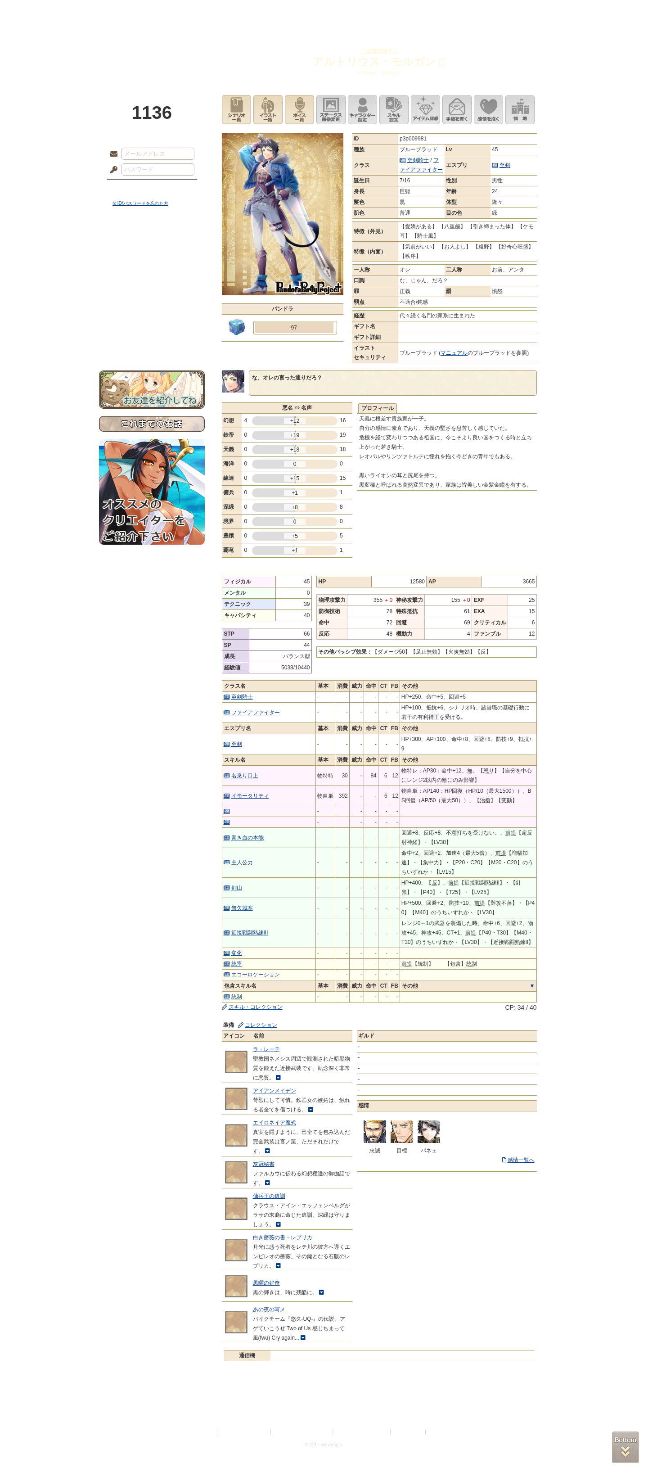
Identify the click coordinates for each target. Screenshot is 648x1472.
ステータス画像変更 (331, 109)
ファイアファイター (255, 712)
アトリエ (324, 11)
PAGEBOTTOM (625, 1447)
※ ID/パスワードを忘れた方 (140, 203)
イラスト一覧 (268, 109)
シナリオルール (152, 290)
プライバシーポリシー (244, 1431)
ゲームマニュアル (152, 277)
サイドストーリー (152, 261)
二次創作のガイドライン (362, 1431)
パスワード (111, 170)
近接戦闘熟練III (249, 933)
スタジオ (388, 11)
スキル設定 (394, 109)
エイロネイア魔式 (274, 1123)
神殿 (196, 11)
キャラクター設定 (362, 109)
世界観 (152, 245)
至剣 (505, 165)
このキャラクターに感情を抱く (488, 109)
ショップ (452, 11)
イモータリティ (250, 796)
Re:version (441, 1431)
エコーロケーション (255, 974)
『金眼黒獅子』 (379, 51)
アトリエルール (152, 301)
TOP (131, 11)
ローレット (260, 11)
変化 (236, 953)
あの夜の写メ (269, 1309)
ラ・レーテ (266, 1049)
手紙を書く (457, 109)
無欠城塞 (242, 908)
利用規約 (206, 1431)
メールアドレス (111, 154)
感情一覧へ (521, 1160)
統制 (236, 996)
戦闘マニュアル (152, 313)
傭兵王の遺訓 (269, 1196)
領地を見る (520, 109)
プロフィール (377, 408)
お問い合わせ (152, 342)
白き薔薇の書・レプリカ (282, 1237)
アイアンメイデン (274, 1091)
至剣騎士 (418, 160)
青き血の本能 (247, 838)
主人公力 (242, 862)
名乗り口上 (244, 775)
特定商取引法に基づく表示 (302, 1431)
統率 (236, 964)
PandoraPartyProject (152, 49)
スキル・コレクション (256, 1007)
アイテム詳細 (425, 109)
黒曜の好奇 (266, 1283)
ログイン (130, 188)
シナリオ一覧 (236, 109)
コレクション (261, 1025)
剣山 (236, 888)
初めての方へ (152, 326)
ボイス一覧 (299, 109)
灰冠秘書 (263, 1164)
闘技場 (516, 11)
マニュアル (454, 353)
